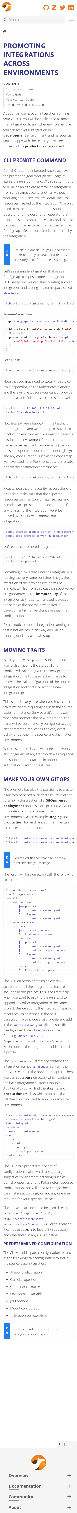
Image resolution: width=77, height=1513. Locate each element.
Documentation (25, 1486)
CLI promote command (20, 89)
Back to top (67, 1444)
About (15, 1507)
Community (21, 1497)
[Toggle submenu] (4, 32)
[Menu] (70, 20)
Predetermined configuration (26, 105)
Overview (18, 1475)
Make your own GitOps (20, 99)
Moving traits (14, 94)
